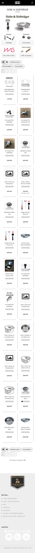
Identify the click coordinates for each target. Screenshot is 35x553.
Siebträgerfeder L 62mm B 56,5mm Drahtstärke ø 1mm (9, 90)
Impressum (6, 507)
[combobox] (15, 62)
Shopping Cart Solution (10, 548)
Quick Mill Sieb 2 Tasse (9, 428)
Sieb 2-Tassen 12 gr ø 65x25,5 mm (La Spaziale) (9, 336)
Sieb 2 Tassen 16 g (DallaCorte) (9, 367)
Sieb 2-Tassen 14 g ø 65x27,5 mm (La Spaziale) (9, 397)
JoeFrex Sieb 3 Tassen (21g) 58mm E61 (9, 274)
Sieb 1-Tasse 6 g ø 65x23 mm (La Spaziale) (25, 366)
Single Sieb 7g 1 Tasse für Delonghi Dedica (25, 213)
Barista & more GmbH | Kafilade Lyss (14, 516)
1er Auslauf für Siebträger (9, 305)
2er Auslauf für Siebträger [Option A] (9, 151)
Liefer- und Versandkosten (11, 501)
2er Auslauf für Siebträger (9, 121)
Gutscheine (6, 510)
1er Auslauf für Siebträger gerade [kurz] (25, 274)
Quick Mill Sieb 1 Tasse (25, 397)
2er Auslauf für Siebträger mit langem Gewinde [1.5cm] (25, 121)
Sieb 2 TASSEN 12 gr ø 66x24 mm (26, 336)
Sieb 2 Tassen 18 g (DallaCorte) (25, 305)
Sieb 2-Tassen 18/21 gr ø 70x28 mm (25, 182)
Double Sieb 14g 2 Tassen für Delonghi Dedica (9, 243)
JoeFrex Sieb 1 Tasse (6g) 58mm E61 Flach (26, 243)
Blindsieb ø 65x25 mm (25, 151)
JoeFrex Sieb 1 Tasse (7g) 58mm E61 (25, 428)
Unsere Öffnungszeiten (10, 498)
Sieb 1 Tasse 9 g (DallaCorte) (9, 182)
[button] (3, 62)
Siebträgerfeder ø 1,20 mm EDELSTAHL (25, 90)
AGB (4, 504)
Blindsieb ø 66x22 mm (9, 213)
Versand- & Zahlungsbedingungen (13, 513)
